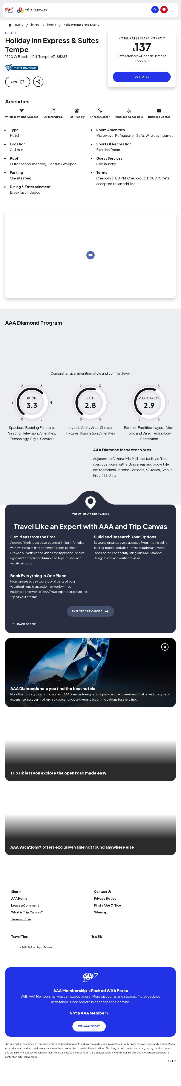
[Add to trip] (90, 255)
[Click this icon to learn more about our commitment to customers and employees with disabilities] (11, 962)
